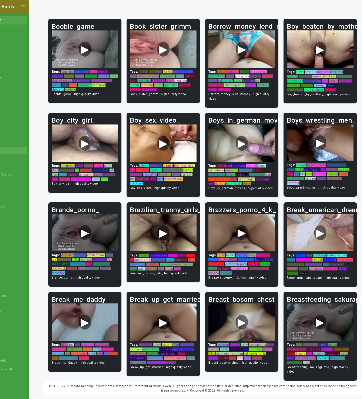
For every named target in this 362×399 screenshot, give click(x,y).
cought (220, 360)
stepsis (115, 70)
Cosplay (14, 320)
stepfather (315, 166)
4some (266, 259)
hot (89, 166)
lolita (76, 342)
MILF (11, 37)
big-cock (145, 88)
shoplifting (340, 356)
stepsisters (298, 263)
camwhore (222, 167)
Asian (12, 142)
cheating (70, 88)
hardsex (153, 347)
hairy (258, 254)
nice (240, 175)
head (268, 162)
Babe (12, 150)
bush (173, 268)
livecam (182, 347)
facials (110, 162)
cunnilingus (158, 351)
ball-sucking (331, 79)
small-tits (237, 167)
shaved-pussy (83, 79)
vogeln (295, 83)
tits (305, 170)
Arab (11, 134)
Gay (11, 110)
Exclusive (15, 384)
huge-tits (79, 70)
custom (82, 88)
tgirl (67, 259)
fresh (190, 79)
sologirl (153, 162)
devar (110, 171)
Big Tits (13, 198)
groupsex (160, 166)
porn (142, 74)
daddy (100, 162)
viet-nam (103, 83)
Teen (12, 29)
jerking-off (243, 79)
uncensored (223, 171)
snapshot (98, 171)
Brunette (14, 255)
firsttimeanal (299, 347)
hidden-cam (148, 79)
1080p (152, 70)
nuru (84, 83)
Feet (11, 393)
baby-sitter (314, 79)
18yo (228, 351)
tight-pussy (168, 360)
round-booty (102, 79)
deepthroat (172, 356)
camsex (334, 166)
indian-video (72, 263)
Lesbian (13, 69)
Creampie (15, 328)
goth (75, 175)
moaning (145, 83)
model (346, 170)
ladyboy (230, 259)
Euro (11, 376)
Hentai (13, 93)
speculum (193, 83)
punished (178, 79)
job (276, 79)
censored (100, 342)
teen (257, 356)
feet (312, 254)
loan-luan (183, 263)
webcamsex (114, 263)
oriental (309, 272)
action (326, 342)
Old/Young (16, 61)
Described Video (20, 360)
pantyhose (222, 83)
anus (101, 263)
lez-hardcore (108, 254)
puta (302, 342)
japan (143, 272)
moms (181, 83)
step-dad (79, 254)
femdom (169, 83)
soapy (236, 74)
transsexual (91, 351)
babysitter (170, 171)
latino (75, 171)
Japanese (15, 85)
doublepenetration (246, 351)
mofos (91, 74)
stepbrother (161, 259)
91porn (304, 351)
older (143, 166)
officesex (317, 347)
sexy (250, 356)
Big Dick (14, 190)
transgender (264, 342)
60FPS (13, 118)
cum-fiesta (240, 180)
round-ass (313, 342)
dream (324, 175)
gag (274, 171)
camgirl (85, 171)
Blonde (13, 215)
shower (256, 83)
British (13, 247)
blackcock (71, 268)
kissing (182, 254)
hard (112, 351)
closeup (346, 88)
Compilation (17, 312)
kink (299, 170)
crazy (294, 259)
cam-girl (346, 83)
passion (335, 170)
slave (104, 351)
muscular (297, 268)
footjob (321, 259)
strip (174, 175)
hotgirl (237, 171)
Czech (12, 352)
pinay (294, 351)
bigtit (121, 254)
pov (90, 342)
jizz (149, 166)
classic (320, 272)
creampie (252, 167)
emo (344, 79)
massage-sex (192, 70)
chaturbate (231, 263)
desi (293, 170)
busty (166, 342)
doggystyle (298, 79)
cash (193, 268)
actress (115, 74)
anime (219, 259)
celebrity (240, 268)
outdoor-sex (255, 268)
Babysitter (15, 158)
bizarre (177, 162)
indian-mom (242, 162)
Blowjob (14, 223)
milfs (87, 259)
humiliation (113, 166)
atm (119, 351)
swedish (98, 166)
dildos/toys (311, 88)
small (218, 263)
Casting (13, 279)
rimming (296, 88)
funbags (334, 83)
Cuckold (14, 336)
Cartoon (14, 271)
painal (256, 79)
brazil (263, 167)
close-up (173, 166)
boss (312, 170)
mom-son (239, 70)
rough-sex (80, 162)
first (181, 175)
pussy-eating (189, 166)
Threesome (16, 77)
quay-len (306, 83)
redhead (165, 162)
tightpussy (297, 360)
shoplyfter (86, 347)
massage (70, 272)
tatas (67, 356)
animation (78, 166)
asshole (84, 175)
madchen (163, 175)
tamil (294, 356)
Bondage (14, 231)
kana (265, 356)
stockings (323, 254)
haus (151, 272)
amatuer (269, 83)
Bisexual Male (18, 207)
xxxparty (326, 356)
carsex (76, 83)
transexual (172, 88)
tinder (94, 268)
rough (143, 364)
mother (195, 263)
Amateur (14, 126)
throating (185, 171)
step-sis (183, 268)
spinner (172, 351)
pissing (220, 351)
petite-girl (112, 259)
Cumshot (14, 344)
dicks (91, 162)
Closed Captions (20, 295)
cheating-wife (241, 83)
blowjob (226, 180)
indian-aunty (224, 268)
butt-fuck (165, 70)
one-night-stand (327, 74)
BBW (11, 166)
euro (346, 263)
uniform (229, 342)
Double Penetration (22, 368)
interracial (89, 263)
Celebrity (14, 287)
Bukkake (14, 263)
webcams (118, 83)
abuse (335, 342)
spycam (322, 351)
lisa (79, 351)
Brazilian (14, 239)
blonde (157, 83)
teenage (106, 268)
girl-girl (81, 74)
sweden (157, 88)
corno (116, 175)
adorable (308, 74)
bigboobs (320, 83)
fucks (253, 180)
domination (155, 356)
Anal (11, 53)
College (13, 304)
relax (105, 70)
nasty (109, 347)
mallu (303, 166)
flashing (248, 254)
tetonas (220, 79)
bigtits (250, 70)
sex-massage (187, 360)
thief (75, 356)
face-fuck (164, 79)
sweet (154, 360)
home (231, 79)
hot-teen (103, 74)
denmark (322, 170)
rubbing (313, 175)
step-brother (188, 351)
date (156, 263)
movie (238, 347)
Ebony (12, 45)
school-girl (337, 175)
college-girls (333, 263)
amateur (296, 179)
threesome (177, 74)
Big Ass (13, 182)
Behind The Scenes (22, 174)
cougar (231, 356)
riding (68, 79)
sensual (295, 74)
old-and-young (308, 356)
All (10, 101)
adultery (330, 347)
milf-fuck (177, 259)
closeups (120, 347)
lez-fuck (258, 162)
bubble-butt (315, 263)
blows (303, 70)
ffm (185, 342)
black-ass (339, 70)
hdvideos (268, 347)
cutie (258, 347)
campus (267, 79)
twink (93, 83)
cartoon (262, 74)
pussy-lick (248, 74)
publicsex (230, 88)
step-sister (252, 259)
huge (187, 259)
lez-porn (245, 272)
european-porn (157, 74)
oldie (191, 254)
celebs (241, 356)
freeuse (69, 74)
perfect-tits (223, 74)
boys (165, 268)
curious (304, 161)
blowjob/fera (319, 161)
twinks (228, 162)
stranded (76, 259)
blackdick (152, 180)
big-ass (233, 272)
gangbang (94, 70)
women (84, 268)
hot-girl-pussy (330, 88)
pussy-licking (89, 356)
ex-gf (197, 171)
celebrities (167, 263)
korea (347, 351)
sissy (250, 342)
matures (333, 259)
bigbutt (326, 70)
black (189, 74)
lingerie (144, 171)
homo (219, 88)
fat (326, 166)
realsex (248, 347)
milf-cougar (252, 175)
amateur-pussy (226, 175)
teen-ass (189, 162)
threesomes (265, 70)
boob (227, 70)
